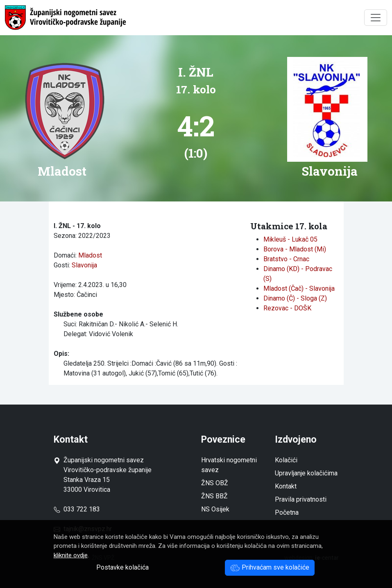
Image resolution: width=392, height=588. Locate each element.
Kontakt (286, 486)
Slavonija (84, 265)
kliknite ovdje (71, 555)
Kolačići (286, 460)
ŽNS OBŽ (214, 483)
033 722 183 (77, 509)
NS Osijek (215, 509)
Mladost (90, 255)
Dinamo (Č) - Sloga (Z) (295, 298)
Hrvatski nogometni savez (229, 465)
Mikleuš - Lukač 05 (290, 239)
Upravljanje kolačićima (306, 473)
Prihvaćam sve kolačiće (269, 567)
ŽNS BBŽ (214, 496)
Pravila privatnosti (300, 499)
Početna (287, 512)
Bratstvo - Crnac (286, 259)
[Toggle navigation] (375, 17)
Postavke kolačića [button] (122, 567)
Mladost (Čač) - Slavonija (299, 288)
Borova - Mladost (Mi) (294, 249)
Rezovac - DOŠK (287, 308)
